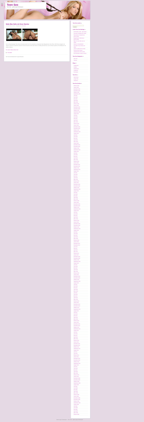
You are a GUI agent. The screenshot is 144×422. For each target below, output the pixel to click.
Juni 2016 (76, 266)
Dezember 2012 (77, 323)
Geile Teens (76, 77)
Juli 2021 (75, 172)
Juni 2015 (76, 286)
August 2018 (76, 230)
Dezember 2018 (77, 223)
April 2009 (76, 391)
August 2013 (76, 310)
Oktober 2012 (76, 327)
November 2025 (77, 90)
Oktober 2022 (76, 148)
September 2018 (77, 228)
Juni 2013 (76, 314)
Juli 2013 (75, 312)
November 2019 (77, 205)
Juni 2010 (76, 368)
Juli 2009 (75, 386)
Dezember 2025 (77, 88)
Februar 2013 (76, 320)
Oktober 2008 (76, 401)
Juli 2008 (75, 406)
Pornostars (76, 72)
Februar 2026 (76, 85)
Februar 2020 (76, 200)
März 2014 (76, 299)
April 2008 (76, 410)
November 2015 (77, 277)
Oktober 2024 (76, 110)
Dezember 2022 (77, 144)
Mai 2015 (75, 287)
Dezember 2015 (77, 276)
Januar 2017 (76, 254)
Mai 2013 (75, 315)
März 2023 (76, 141)
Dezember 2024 (77, 107)
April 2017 (76, 249)
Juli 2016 (75, 264)
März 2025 (76, 102)
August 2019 (76, 210)
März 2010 (76, 373)
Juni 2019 (76, 213)
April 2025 (76, 100)
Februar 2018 (76, 240)
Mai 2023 (75, 138)
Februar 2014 (76, 300)
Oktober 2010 (76, 361)
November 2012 (77, 325)
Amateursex (76, 65)
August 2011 (76, 350)
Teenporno (76, 80)
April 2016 (76, 269)
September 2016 (77, 261)
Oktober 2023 (76, 130)
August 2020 (76, 190)
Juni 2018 (76, 233)
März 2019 (76, 218)
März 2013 (76, 319)
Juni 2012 (76, 333)
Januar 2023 (76, 143)
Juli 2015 (75, 284)
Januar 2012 (76, 341)
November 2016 (77, 258)
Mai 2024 (75, 118)
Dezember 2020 (77, 184)
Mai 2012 (75, 335)
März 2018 (76, 238)
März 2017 (76, 251)
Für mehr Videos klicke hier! (12, 49)
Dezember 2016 (77, 256)
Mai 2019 (75, 215)
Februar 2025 (76, 103)
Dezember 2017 (77, 243)
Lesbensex (76, 70)
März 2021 (76, 179)
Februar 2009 (76, 394)
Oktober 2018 (76, 226)
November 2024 (77, 108)
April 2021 (76, 177)
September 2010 (77, 363)
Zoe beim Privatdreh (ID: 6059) (80, 33)
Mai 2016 (75, 268)
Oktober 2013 (76, 307)
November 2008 (77, 399)
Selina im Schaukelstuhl (78, 44)
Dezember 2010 (77, 358)
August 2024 (76, 113)
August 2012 (76, 330)
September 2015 (77, 281)
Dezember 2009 (77, 378)
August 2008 (76, 404)
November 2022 (77, 146)
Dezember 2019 (77, 203)
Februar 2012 (76, 340)
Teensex (75, 60)
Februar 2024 (76, 123)
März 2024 (76, 121)
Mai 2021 (75, 176)
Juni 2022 (76, 154)
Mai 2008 (75, 409)
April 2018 (76, 236)
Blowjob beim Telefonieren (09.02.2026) (79, 39)
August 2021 (76, 171)
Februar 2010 (76, 374)
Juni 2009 (76, 388)
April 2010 (76, 371)
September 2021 (77, 169)
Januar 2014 (76, 302)
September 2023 (77, 131)
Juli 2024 (75, 115)
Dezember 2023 (77, 126)
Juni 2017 (76, 246)
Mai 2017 (75, 248)
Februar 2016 (76, 272)
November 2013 (77, 305)
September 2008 (77, 402)
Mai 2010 (75, 369)
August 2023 (76, 133)
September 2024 (77, 111)
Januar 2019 (76, 222)
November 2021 (77, 166)
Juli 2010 (75, 366)
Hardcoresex (76, 68)
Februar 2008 (76, 414)
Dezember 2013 (77, 304)
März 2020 (76, 199)
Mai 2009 (75, 389)
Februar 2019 (76, 220)
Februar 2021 (76, 180)
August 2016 (76, 263)
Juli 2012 (75, 332)
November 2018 (77, 225)
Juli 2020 (75, 192)
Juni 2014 (76, 294)
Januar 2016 (76, 274)
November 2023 (77, 128)
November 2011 (77, 345)
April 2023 (76, 139)
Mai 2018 (75, 235)
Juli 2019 (75, 212)
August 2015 (76, 282)
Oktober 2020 (76, 187)
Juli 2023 (75, 135)
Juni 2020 (76, 194)
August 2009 (76, 384)
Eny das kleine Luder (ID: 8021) (80, 53)
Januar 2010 (76, 376)
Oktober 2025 (76, 92)
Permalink (9, 52)
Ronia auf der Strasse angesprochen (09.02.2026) (79, 51)
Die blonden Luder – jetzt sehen (80, 31)
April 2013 (76, 317)
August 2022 (76, 151)
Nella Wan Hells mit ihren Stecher (17, 24)
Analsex (75, 67)
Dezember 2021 (77, 164)
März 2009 (76, 392)
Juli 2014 (75, 292)
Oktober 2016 (76, 259)
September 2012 (77, 328)
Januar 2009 (76, 396)
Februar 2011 (76, 355)
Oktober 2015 (76, 279)
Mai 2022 (75, 156)
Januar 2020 (76, 202)
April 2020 (76, 197)
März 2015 (76, 291)
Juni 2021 (76, 174)
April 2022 (76, 157)
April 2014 (76, 297)
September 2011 (77, 348)
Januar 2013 (76, 322)
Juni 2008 (76, 407)
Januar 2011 (76, 356)
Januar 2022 (76, 162)
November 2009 (77, 379)
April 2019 (76, 217)
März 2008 (76, 412)
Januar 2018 (76, 241)
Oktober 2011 (76, 346)
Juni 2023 (76, 136)
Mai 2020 (75, 195)
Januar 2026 (76, 87)
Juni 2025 (76, 97)
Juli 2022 (75, 153)
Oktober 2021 (76, 167)
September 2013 (77, 309)
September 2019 (77, 208)
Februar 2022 (76, 161)
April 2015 (76, 289)
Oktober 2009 (76, 381)
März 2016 (76, 271)
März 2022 (76, 159)
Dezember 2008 (77, 397)
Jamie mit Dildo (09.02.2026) (79, 48)
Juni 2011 (76, 353)
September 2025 (77, 93)
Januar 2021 (76, 182)
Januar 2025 (76, 105)
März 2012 (76, 338)
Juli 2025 (75, 95)
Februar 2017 (76, 253)
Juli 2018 (75, 231)
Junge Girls (76, 78)
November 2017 (77, 245)
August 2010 (76, 364)
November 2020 (77, 185)
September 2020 (77, 189)
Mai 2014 (75, 295)
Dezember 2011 (77, 343)
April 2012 (76, 337)
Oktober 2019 (76, 207)
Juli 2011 (75, 351)
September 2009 (77, 383)
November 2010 (77, 360)
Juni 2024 (76, 116)
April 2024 (76, 120)
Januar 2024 (76, 125)
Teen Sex (12, 4)
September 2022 (77, 149)
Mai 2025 (75, 98)
